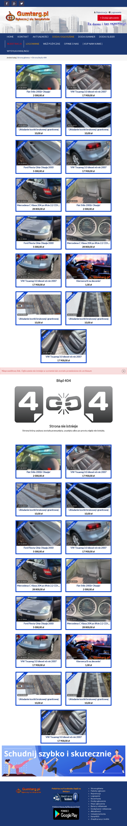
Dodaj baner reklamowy (101, 809)
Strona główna (23, 57)
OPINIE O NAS (71, 43)
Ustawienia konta (98, 814)
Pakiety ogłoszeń (98, 791)
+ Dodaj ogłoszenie (109, 17)
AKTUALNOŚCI (40, 36)
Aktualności (96, 811)
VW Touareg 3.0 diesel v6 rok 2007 (88, 91)
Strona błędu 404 (39, 57)
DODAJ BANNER (86, 36)
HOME (10, 36)
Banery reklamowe (99, 806)
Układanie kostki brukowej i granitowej (38, 129)
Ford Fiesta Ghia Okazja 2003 (39, 167)
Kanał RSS (95, 816)
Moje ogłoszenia (98, 804)
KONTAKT (23, 36)
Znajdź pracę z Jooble (100, 819)
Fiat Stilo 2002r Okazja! (38, 91)
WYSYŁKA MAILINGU (18, 51)
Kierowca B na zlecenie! (88, 281)
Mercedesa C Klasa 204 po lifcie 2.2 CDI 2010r (41, 205)
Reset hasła (96, 799)
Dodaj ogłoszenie (98, 801)
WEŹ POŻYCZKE (51, 43)
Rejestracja (100, 12)
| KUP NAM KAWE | (92, 43)
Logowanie (115, 12)
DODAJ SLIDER (107, 36)
